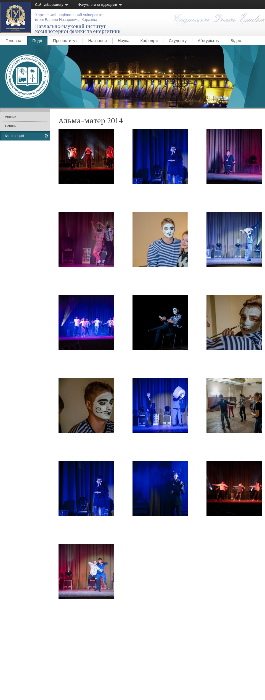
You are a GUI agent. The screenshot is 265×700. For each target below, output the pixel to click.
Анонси (10, 117)
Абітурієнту (208, 40)
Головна (13, 40)
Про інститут (65, 40)
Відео (235, 40)
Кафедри (149, 40)
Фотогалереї (14, 136)
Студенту (178, 40)
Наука (123, 40)
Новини (11, 126)
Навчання (97, 40)
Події (37, 40)
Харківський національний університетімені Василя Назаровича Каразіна (69, 17)
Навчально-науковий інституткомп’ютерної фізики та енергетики (78, 28)
